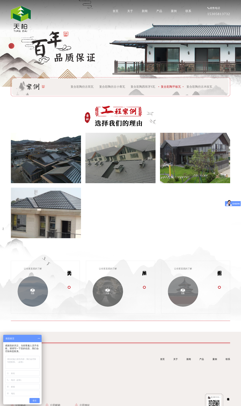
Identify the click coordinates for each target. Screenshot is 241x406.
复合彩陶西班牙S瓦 (143, 86)
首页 (115, 11)
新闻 (145, 11)
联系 (188, 11)
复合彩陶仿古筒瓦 (82, 86)
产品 (159, 11)
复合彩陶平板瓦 (171, 86)
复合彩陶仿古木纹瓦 (199, 86)
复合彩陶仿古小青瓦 (112, 86)
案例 (174, 11)
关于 (130, 11)
